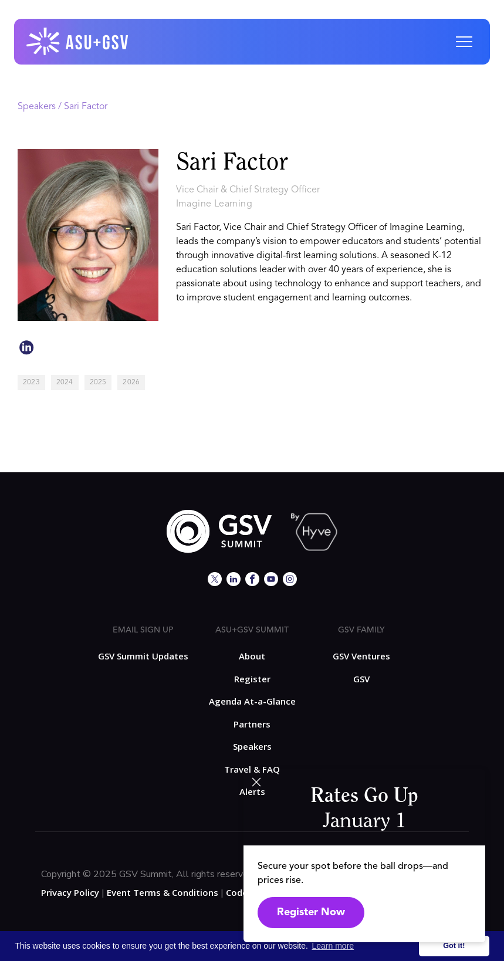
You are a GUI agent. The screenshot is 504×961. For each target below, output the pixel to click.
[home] (78, 42)
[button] (464, 42)
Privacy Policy (70, 892)
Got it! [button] (454, 946)
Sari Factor (85, 106)
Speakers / (41, 106)
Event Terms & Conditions (162, 892)
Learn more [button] (333, 945)
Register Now (311, 912)
